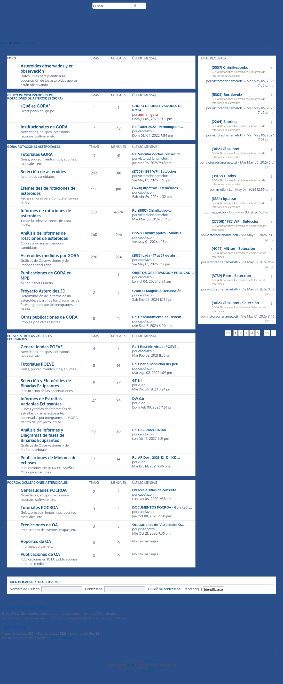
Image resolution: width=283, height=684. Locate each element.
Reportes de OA (36, 541)
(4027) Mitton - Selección (233, 248)
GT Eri (137, 380)
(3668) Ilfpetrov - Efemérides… (156, 188)
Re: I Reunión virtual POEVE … (156, 346)
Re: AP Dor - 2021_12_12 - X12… (156, 457)
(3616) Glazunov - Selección (235, 302)
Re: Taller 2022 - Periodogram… (157, 126)
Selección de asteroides (43, 171)
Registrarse (48, 582)
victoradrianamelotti (227, 81)
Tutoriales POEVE (37, 364)
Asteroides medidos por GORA (50, 255)
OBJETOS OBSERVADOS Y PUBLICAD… (163, 272)
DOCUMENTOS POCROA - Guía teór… (162, 507)
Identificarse (21, 582)
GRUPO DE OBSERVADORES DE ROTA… (157, 107)
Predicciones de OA (39, 524)
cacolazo (145, 131)
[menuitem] (148, 6)
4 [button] (252, 333)
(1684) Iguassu (224, 198)
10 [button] (267, 333)
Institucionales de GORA (44, 126)
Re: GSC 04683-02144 (149, 429)
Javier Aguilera (62, 637)
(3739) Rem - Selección (231, 275)
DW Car (138, 398)
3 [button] (246, 333)
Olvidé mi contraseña (164, 589)
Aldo (142, 384)
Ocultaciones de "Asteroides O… (158, 524)
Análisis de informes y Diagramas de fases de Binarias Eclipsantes (42, 435)
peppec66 (218, 212)
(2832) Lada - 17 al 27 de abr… (155, 255)
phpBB (131, 664)
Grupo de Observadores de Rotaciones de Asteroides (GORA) (35, 96)
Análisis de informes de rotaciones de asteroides (44, 235)
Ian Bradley (151, 661)
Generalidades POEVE (42, 346)
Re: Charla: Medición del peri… (157, 364)
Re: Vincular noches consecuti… (157, 154)
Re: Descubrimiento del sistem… (158, 316)
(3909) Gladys (224, 175)
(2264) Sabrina (224, 121)
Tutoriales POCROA (39, 507)
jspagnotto (146, 529)
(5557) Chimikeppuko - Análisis (156, 232)
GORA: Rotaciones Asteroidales (230, 71)
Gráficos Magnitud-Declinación (157, 290)
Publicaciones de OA (40, 554)
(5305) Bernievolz (227, 94)
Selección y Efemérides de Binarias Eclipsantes (46, 383)
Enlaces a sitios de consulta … (156, 490)
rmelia (220, 189)
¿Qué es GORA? (35, 106)
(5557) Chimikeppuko (230, 67)
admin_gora (148, 114)
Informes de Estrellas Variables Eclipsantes (41, 401)
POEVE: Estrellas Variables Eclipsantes (29, 337)
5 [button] (258, 333)
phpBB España (156, 668)
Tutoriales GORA (37, 154)
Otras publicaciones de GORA (49, 317)
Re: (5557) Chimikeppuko (152, 210)
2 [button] (241, 333)
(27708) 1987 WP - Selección (236, 221)
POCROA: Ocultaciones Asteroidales (37, 483)
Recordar (193, 589)
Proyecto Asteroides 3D (43, 291)
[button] (228, 333)
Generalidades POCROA (44, 490)
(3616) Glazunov (225, 148)
